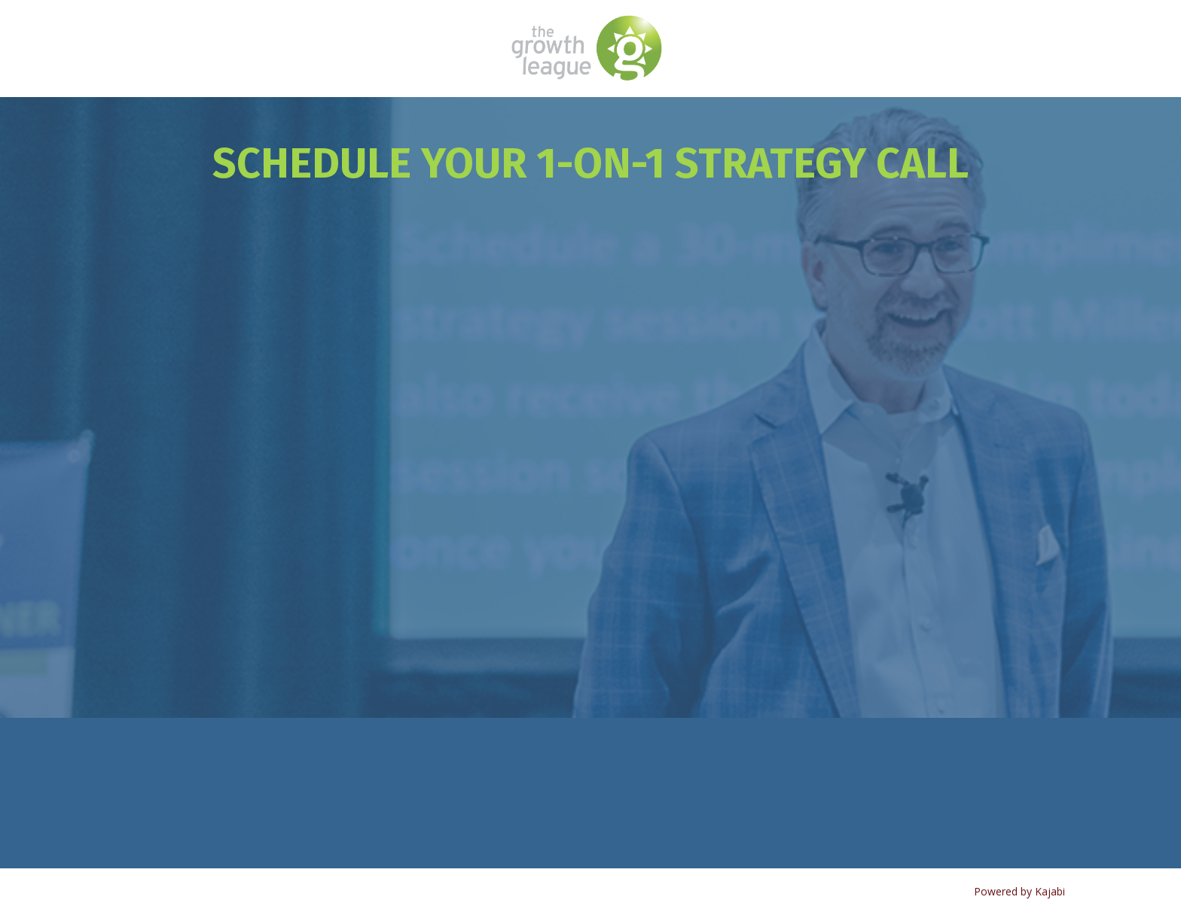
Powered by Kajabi (1019, 891)
